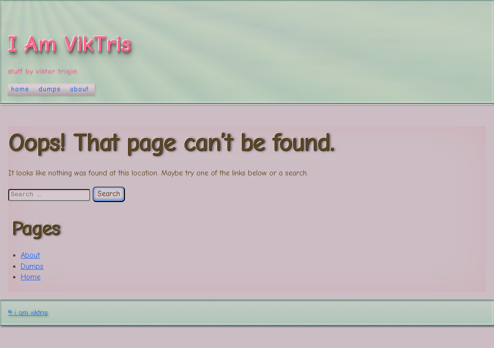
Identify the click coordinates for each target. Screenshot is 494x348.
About (79, 89)
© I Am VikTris (27, 312)
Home (20, 89)
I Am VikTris (69, 44)
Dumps (49, 89)
